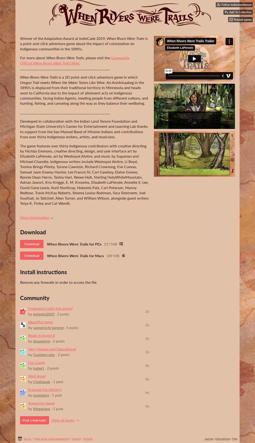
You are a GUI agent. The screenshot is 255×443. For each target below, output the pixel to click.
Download (31, 244)
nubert (38, 368)
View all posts (62, 420)
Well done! (37, 376)
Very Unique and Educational (52, 349)
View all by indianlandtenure (51, 438)
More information (36, 217)
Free (234, 438)
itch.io (27, 438)
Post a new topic (34, 420)
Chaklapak (41, 381)
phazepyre (41, 341)
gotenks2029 (43, 314)
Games (209, 438)
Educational (222, 438)
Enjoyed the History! (45, 389)
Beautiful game (40, 322)
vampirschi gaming (48, 327)
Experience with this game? (50, 308)
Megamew (41, 408)
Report (76, 438)
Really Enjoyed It (41, 335)
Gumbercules (44, 354)
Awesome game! (41, 403)
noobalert (41, 395)
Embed (88, 438)
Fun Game (36, 362)
